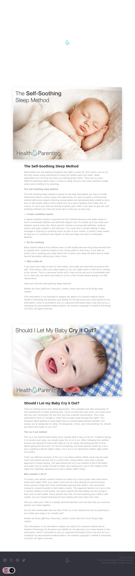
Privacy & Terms (126, 557)
